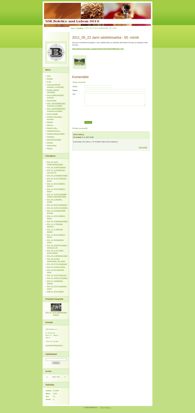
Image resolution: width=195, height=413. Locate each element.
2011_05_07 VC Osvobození (57, 264)
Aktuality (50, 79)
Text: (74, 94)
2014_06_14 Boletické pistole (57, 175)
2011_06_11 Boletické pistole (57, 256)
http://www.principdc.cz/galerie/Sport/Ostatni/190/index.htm (98, 49)
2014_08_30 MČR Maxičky (56, 167)
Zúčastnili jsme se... (54, 131)
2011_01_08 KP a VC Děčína (57, 278)
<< (47, 377)
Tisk (102, 407)
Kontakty (50, 142)
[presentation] (117, 113)
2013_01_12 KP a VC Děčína (57, 208)
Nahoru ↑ (108, 407)
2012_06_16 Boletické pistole (57, 221)
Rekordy (50, 148)
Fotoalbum (80, 28)
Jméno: (75, 86)
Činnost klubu (51, 100)
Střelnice (50, 122)
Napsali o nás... (52, 128)
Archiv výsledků (52, 114)
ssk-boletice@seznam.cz (54, 345)
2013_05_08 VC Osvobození (57, 205)
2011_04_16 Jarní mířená (56, 267)
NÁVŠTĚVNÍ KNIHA (54, 139)
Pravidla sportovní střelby (56, 134)
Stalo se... (50, 125)
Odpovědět (143, 147)
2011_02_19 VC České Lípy (57, 275)
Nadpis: (75, 90)
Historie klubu (51, 145)
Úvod (72, 28)
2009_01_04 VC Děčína (55, 291)
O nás (49, 81)
